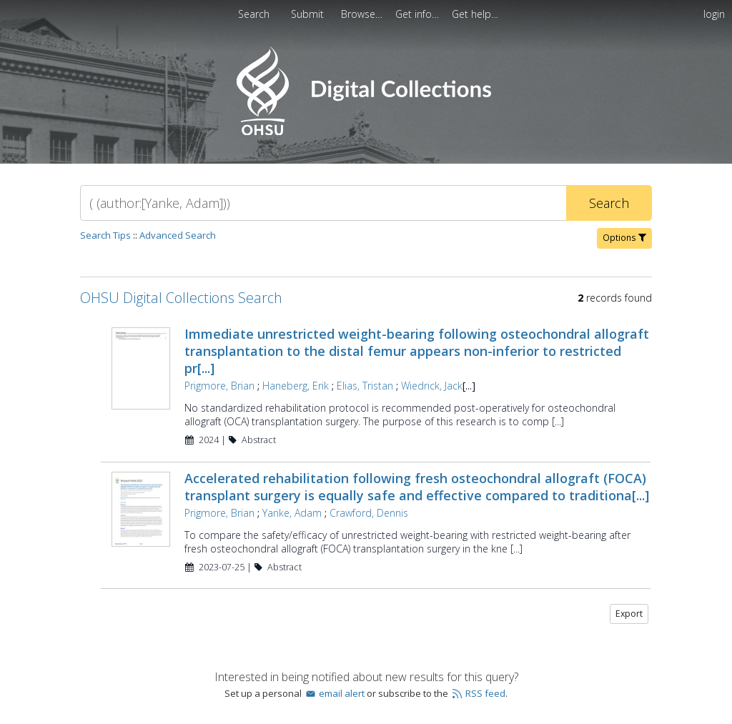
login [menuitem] (714, 14)
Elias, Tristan (365, 385)
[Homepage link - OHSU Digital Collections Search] (366, 132)
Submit (309, 14)
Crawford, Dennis (369, 513)
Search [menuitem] (253, 14)
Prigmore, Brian (219, 385)
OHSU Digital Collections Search (181, 297)
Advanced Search (177, 235)
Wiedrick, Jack (432, 385)
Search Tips (105, 235)
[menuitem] (309, 14)
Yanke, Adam (292, 513)
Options (624, 238)
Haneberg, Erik (295, 385)
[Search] (323, 203)
